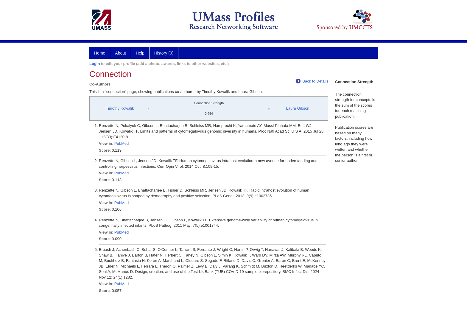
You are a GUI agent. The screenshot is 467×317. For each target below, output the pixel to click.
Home (99, 53)
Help (140, 53)
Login (94, 63)
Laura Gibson (297, 108)
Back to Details (312, 81)
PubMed (121, 143)
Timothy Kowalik (120, 108)
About (120, 53)
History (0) (164, 53)
